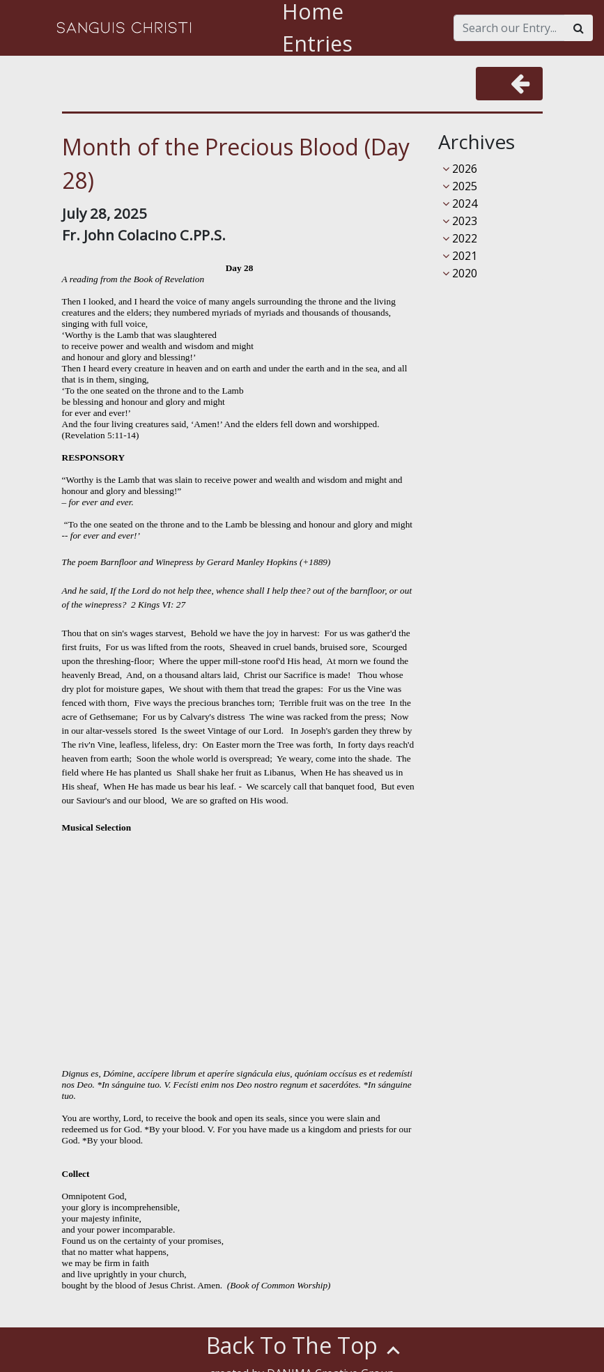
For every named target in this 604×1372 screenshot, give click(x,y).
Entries (317, 43)
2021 (459, 255)
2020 (459, 273)
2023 (459, 221)
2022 (459, 238)
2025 (459, 186)
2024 (459, 203)
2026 (459, 168)
